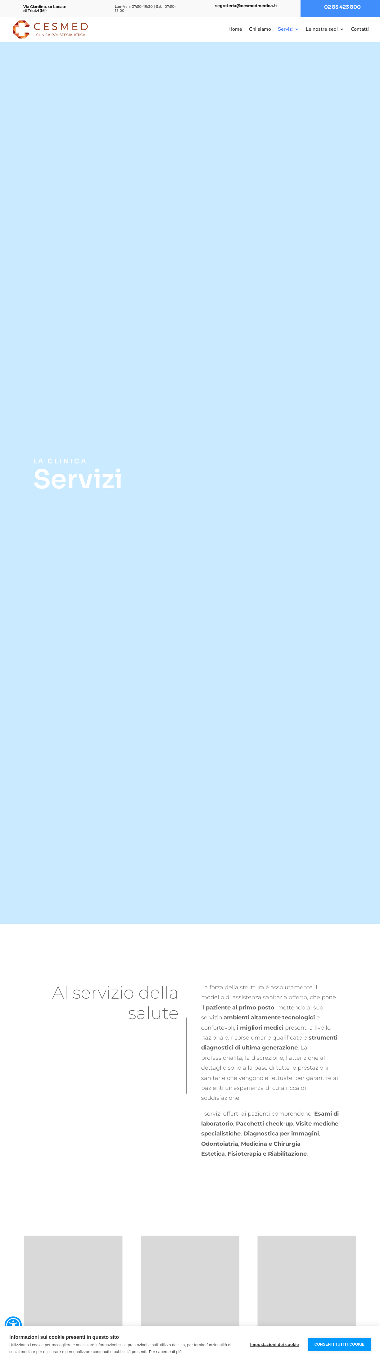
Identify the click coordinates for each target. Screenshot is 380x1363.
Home (235, 29)
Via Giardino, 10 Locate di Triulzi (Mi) (44, 8)
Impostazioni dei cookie (274, 1344)
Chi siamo (260, 29)
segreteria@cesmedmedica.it (246, 5)
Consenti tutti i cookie (339, 1344)
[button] (13, 1325)
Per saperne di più (165, 1351)
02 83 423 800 (342, 7)
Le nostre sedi (322, 29)
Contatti (360, 29)
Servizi (285, 29)
